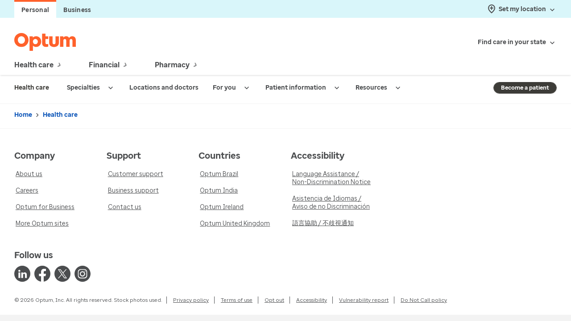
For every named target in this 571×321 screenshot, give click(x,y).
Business (77, 10)
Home (23, 115)
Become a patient (525, 87)
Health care (60, 115)
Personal (35, 10)
